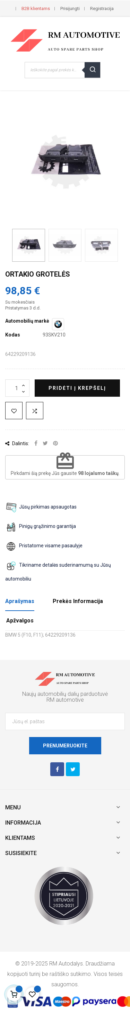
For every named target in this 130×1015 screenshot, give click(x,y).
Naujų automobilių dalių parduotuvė (65, 694)
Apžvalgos (20, 620)
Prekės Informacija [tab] (78, 601)
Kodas (12, 335)
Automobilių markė (27, 321)
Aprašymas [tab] (19, 601)
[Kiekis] (17, 388)
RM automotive (65, 700)
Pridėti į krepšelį (77, 388)
